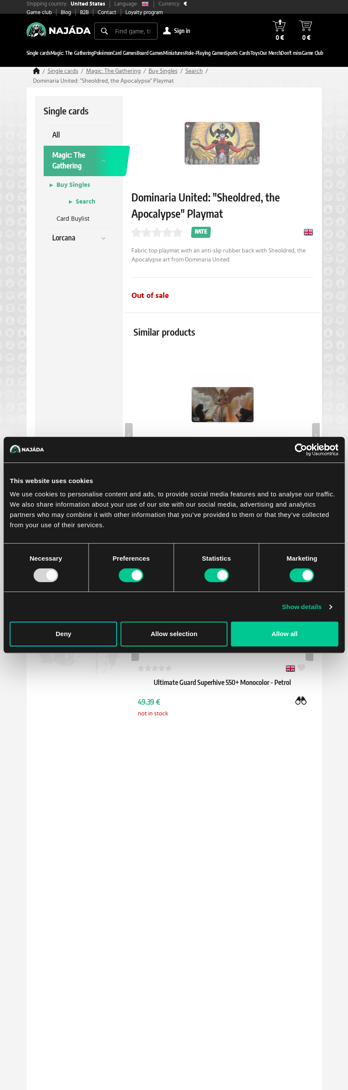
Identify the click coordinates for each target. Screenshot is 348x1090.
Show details (302, 606)
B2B (84, 12)
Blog (66, 12)
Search (194, 71)
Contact (107, 12)
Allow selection (174, 633)
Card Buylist (73, 219)
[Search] (104, 30)
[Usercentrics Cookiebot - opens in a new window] (300, 449)
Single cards (63, 71)
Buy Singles (163, 71)
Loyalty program (144, 12)
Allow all (284, 633)
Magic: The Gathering (113, 71)
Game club (39, 12)
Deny (63, 633)
